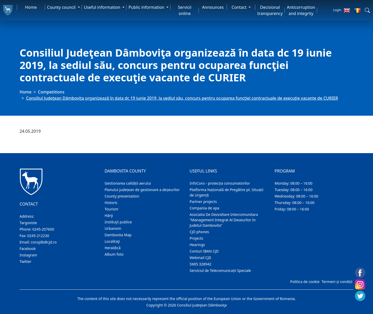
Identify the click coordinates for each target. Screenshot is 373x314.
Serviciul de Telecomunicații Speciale (220, 270)
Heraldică (113, 247)
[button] (367, 10)
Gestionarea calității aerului (128, 183)
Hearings (197, 244)
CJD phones (199, 231)
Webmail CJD (200, 257)
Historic (111, 202)
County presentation (122, 196)
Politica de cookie (304, 281)
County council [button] (62, 7)
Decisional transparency (270, 10)
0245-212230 (38, 235)
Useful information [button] (102, 7)
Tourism (111, 209)
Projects (196, 238)
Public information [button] (147, 7)
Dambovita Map (118, 234)
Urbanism (113, 228)
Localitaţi (112, 241)
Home (31, 7)
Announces (213, 7)
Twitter (25, 261)
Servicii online (185, 10)
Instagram (28, 255)
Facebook (28, 248)
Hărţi (109, 215)
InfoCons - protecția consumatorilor (220, 183)
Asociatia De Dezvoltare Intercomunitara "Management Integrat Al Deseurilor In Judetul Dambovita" (224, 220)
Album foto (114, 254)
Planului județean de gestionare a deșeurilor (142, 189)
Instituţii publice (118, 221)
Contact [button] (240, 7)
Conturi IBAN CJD (204, 251)
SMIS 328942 (200, 264)
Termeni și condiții (336, 281)
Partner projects (203, 201)
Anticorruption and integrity (301, 10)
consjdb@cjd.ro (44, 242)
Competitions (51, 92)
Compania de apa (204, 208)
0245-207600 (43, 229)
